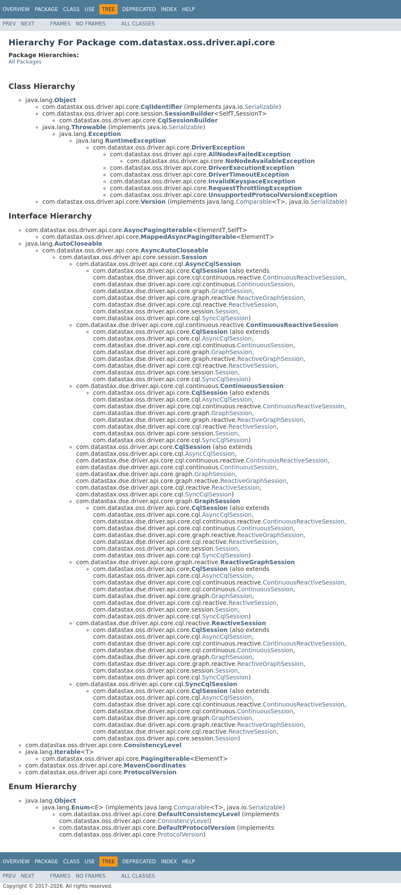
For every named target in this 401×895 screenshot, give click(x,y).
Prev (9, 24)
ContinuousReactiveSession (304, 277)
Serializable (261, 106)
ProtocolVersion (180, 834)
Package (46, 9)
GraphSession (231, 291)
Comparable (254, 201)
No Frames (91, 24)
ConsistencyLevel (183, 820)
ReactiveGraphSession (270, 297)
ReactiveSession (252, 304)
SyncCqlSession (225, 318)
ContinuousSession (265, 284)
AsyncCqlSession (227, 338)
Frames (60, 24)
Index (169, 9)
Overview (16, 9)
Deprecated (139, 9)
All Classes (138, 24)
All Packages (24, 61)
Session (226, 311)
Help (188, 9)
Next (27, 24)
